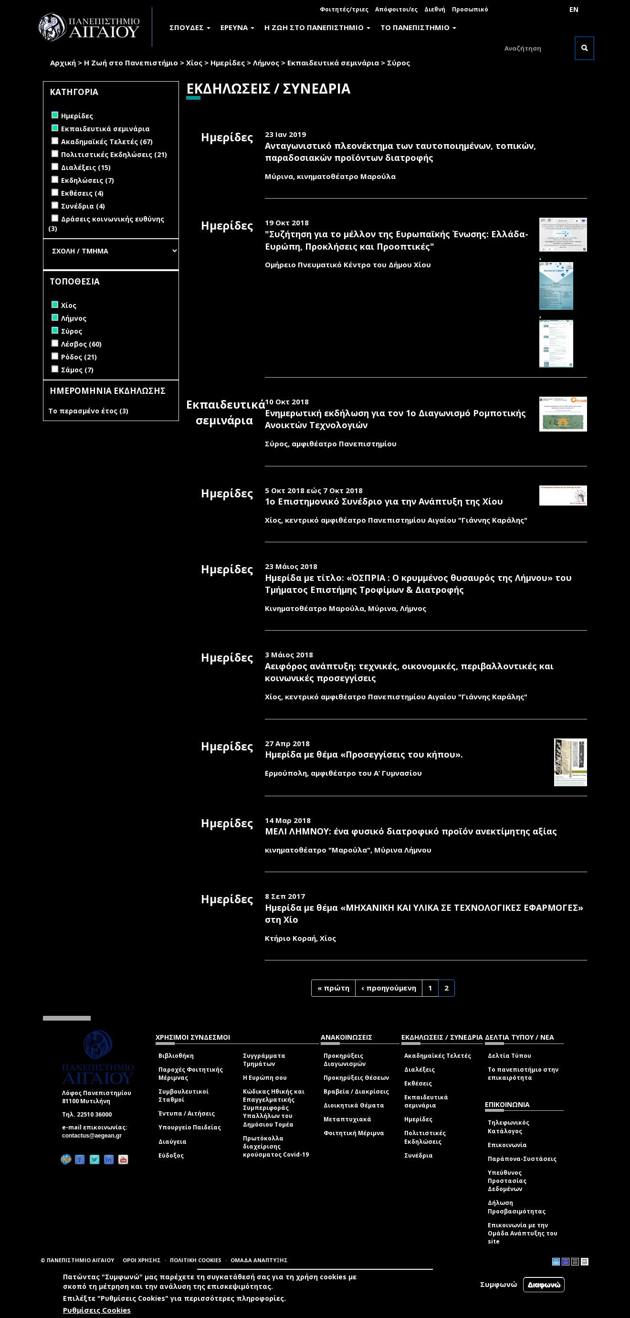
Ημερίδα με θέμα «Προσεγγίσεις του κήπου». (364, 754)
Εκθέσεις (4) (82, 193)
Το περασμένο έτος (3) (88, 410)
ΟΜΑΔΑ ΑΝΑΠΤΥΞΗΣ (259, 1260)
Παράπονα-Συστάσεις (522, 1159)
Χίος (194, 62)
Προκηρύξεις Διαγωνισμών (345, 1060)
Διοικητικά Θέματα (354, 1105)
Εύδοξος (171, 1155)
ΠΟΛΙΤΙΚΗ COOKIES (195, 1260)
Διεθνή (434, 9)
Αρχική (63, 62)
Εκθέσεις (418, 1083)
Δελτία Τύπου (509, 1056)
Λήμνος (266, 62)
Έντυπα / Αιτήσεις (186, 1113)
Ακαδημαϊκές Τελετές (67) (107, 141)
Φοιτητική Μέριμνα (354, 1133)
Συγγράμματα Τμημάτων (264, 1060)
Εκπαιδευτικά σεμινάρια (333, 62)
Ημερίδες (227, 62)
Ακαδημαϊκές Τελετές (437, 1056)
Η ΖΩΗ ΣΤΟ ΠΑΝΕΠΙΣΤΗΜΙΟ (317, 27)
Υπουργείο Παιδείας (189, 1127)
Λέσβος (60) (81, 343)
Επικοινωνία (507, 1145)
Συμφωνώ (498, 1285)
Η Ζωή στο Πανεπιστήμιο (131, 62)
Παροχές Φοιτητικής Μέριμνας (190, 1073)
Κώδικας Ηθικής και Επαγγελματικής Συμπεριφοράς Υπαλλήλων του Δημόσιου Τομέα (273, 1107)
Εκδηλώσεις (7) (87, 180)
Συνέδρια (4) (83, 206)
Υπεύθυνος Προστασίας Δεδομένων (507, 1181)
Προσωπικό (470, 9)
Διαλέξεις (419, 1069)
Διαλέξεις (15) (86, 167)
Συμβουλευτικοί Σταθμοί (183, 1095)
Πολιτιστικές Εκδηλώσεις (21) (114, 154)
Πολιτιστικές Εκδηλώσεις (425, 1137)
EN (573, 9)
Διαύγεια (172, 1142)
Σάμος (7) (77, 369)
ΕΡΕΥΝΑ (237, 27)
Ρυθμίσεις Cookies (97, 1311)
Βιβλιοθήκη (176, 1056)
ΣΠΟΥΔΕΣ (189, 27)
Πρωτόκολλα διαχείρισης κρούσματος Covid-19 (276, 1146)
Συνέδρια (418, 1155)
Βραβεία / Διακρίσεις (356, 1091)
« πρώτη (333, 987)
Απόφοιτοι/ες (396, 9)
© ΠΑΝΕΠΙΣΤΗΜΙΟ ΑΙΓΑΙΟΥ (77, 1260)
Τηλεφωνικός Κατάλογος (508, 1126)
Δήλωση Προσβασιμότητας (517, 1207)
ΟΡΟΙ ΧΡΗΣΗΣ (142, 1260)
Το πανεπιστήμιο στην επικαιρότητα (523, 1073)
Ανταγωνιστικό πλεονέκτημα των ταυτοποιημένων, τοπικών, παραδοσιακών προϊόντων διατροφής (400, 152)
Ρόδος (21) (79, 356)
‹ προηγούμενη (388, 987)
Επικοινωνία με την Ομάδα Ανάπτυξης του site (522, 1233)
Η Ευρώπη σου (265, 1078)
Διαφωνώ (543, 1285)
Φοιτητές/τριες (344, 9)
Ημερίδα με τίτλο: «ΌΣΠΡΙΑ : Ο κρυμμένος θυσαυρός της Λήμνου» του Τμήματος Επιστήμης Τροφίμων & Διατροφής (418, 584)
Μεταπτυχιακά (347, 1119)
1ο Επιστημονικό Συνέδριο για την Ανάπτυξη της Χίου (384, 501)
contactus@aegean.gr (94, 1135)
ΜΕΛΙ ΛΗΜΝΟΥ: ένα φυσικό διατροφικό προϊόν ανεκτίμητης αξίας (411, 831)
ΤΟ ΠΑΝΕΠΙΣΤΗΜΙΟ (418, 27)
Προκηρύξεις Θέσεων (356, 1078)
